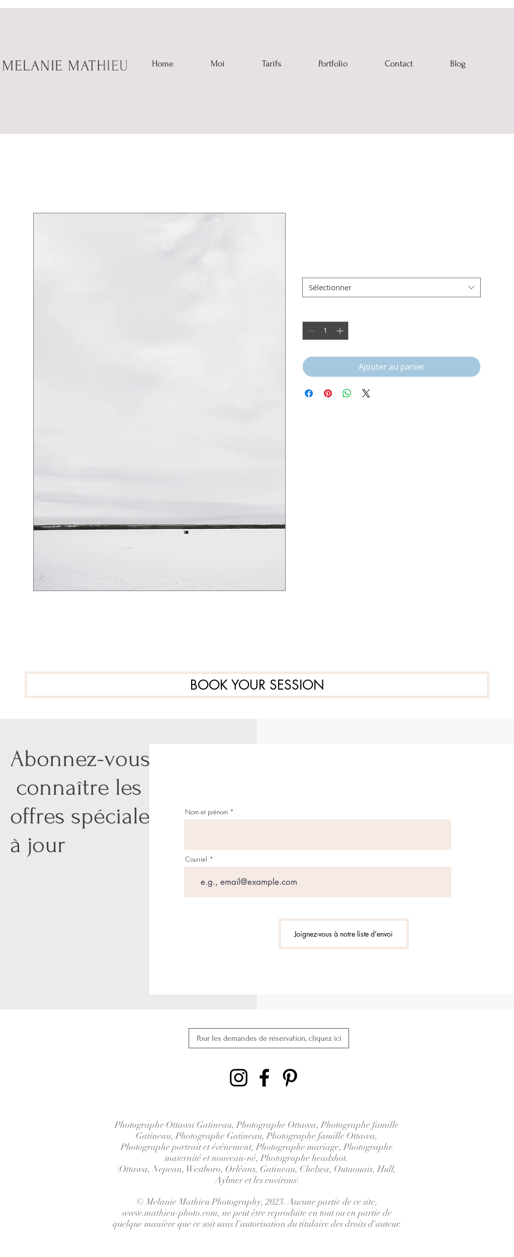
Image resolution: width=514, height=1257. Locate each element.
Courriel (196, 859)
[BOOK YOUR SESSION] (257, 685)
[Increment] (340, 331)
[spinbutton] (325, 331)
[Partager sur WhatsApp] (347, 393)
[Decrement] (310, 331)
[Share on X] (366, 393)
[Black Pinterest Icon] (290, 1078)
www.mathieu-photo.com (170, 1212)
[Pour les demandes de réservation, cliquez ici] (269, 1038)
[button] (333, 61)
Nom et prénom (206, 812)
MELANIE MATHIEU (65, 65)
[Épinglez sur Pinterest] (328, 393)
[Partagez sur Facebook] (309, 393)
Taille (311, 269)
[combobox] (391, 287)
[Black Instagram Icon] (238, 1078)
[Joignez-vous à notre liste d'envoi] (344, 933)
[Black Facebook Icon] (264, 1078)
